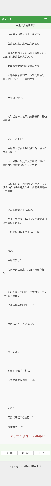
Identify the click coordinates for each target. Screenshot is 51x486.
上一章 (9, 453)
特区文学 (7, 19)
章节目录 (25, 453)
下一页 (41, 453)
